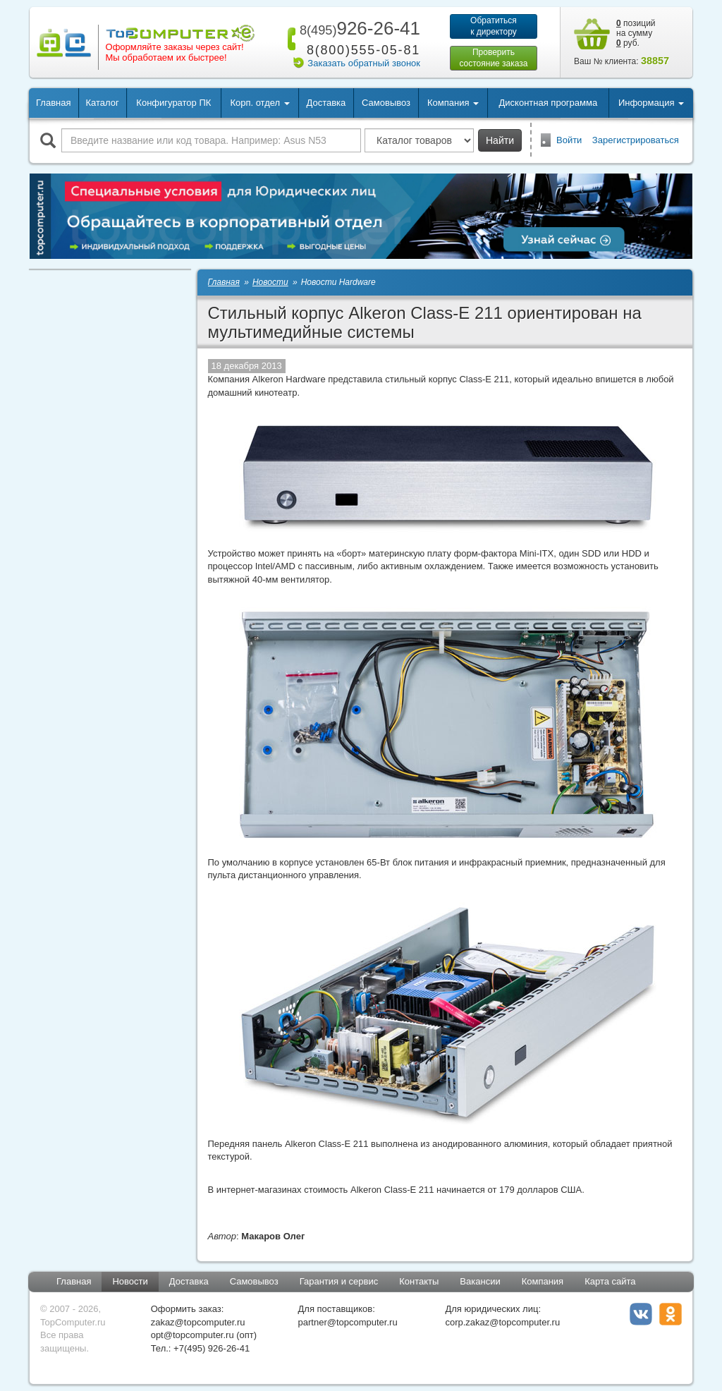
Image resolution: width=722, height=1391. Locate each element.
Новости (129, 1281)
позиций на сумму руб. (636, 33)
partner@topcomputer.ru (348, 1322)
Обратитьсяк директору (493, 26)
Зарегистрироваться (635, 140)
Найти (500, 140)
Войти (569, 140)
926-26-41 (357, 28)
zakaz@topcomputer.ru (198, 1322)
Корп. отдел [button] (259, 102)
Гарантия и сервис (339, 1281)
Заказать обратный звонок (363, 63)
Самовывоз (386, 102)
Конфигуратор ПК (173, 102)
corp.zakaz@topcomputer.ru (502, 1322)
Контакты (419, 1281)
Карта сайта (610, 1281)
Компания (543, 1281)
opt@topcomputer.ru (192, 1335)
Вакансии (480, 1281)
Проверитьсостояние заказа (493, 57)
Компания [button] (453, 102)
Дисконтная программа (548, 102)
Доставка (325, 102)
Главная (53, 102)
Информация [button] (651, 102)
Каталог (101, 102)
